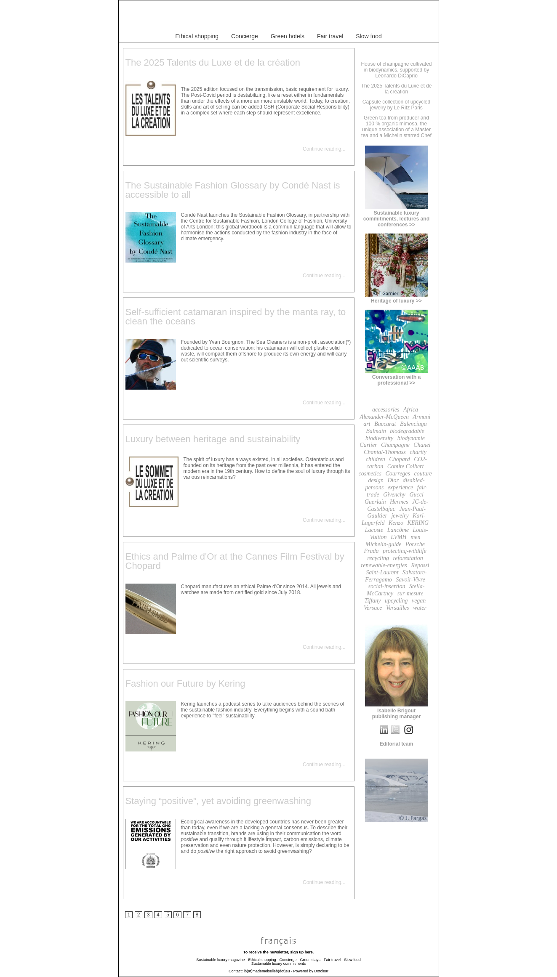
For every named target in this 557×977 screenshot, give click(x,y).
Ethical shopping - (263, 960)
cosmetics (370, 473)
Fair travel (330, 36)
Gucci (416, 494)
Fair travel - (333, 960)
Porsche (415, 544)
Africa (410, 409)
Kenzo (396, 523)
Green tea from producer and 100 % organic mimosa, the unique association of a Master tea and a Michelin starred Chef (396, 126)
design (376, 480)
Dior (393, 480)
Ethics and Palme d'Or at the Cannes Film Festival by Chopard (234, 561)
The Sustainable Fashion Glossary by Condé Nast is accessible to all (232, 190)
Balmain (376, 431)
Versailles (397, 608)
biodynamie (411, 438)
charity (418, 452)
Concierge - (289, 960)
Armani (421, 417)
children (375, 459)
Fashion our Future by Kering (185, 683)
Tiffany (373, 600)
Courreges (397, 473)
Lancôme (398, 530)
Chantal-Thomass (385, 452)
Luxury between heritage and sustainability (213, 439)
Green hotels (287, 36)
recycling (378, 558)
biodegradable (407, 431)
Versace (373, 608)
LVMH (399, 537)
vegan (419, 600)
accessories (386, 409)
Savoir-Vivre (410, 579)
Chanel (421, 445)
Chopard (399, 459)
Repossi (420, 565)
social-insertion (386, 586)
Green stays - (311, 960)
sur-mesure (410, 593)
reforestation (408, 558)
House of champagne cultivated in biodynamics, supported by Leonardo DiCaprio (396, 70)
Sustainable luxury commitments (278, 963)
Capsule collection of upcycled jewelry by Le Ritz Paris (396, 105)
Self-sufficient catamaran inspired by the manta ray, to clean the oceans (235, 317)
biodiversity (379, 438)
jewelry (399, 515)
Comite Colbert (405, 466)
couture (423, 473)
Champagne (395, 445)
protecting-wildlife (404, 551)
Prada (371, 551)
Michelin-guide (383, 544)
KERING (418, 523)
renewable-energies (384, 565)
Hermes (399, 502)
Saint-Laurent (382, 572)
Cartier (368, 445)
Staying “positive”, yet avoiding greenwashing (218, 801)
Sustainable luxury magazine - (221, 960)
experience (400, 487)
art (366, 424)
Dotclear (321, 971)
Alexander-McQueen (384, 417)
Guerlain (375, 502)
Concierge (244, 36)
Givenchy (394, 494)
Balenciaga (413, 424)
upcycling (396, 600)
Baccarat (385, 424)
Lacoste (374, 530)
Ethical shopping (197, 36)
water (419, 608)
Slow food (368, 36)
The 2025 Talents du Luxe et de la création (212, 62)
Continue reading (322, 149)
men (415, 537)
